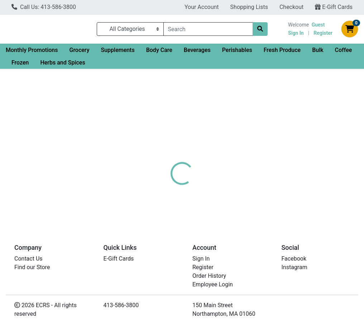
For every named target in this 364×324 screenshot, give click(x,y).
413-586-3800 (121, 305)
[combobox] (208, 30)
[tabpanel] (258, 183)
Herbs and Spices (62, 65)
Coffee (343, 52)
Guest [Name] (318, 26)
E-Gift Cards (334, 7)
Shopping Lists (249, 7)
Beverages (197, 52)
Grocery (79, 52)
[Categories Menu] (130, 30)
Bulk (317, 52)
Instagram (294, 267)
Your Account (202, 7)
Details (171, 149)
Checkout (291, 7)
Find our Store (32, 267)
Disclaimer (203, 149)
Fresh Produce (282, 52)
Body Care (159, 52)
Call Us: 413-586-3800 (43, 7)
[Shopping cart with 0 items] (349, 30)
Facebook (294, 258)
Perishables (237, 52)
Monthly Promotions (32, 52)
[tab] (171, 149)
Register (322, 34)
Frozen (20, 65)
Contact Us (28, 258)
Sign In (296, 34)
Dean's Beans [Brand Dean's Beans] (239, 176)
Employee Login (212, 284)
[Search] (208, 30)
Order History (209, 275)
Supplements (117, 52)
